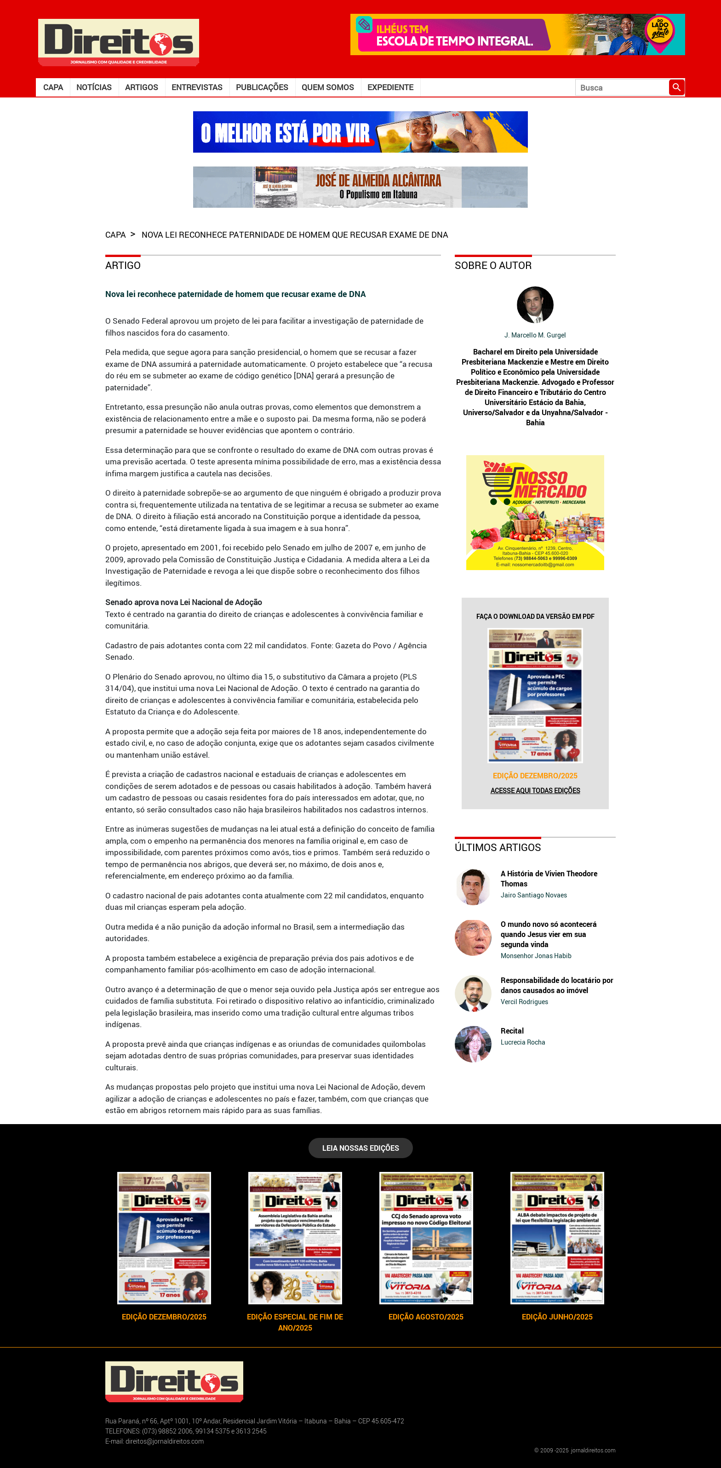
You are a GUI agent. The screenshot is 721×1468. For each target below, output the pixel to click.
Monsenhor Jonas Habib (536, 955)
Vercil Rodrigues (524, 1001)
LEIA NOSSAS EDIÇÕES (360, 1148)
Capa (53, 87)
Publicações (262, 87)
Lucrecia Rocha (523, 1042)
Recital (512, 1031)
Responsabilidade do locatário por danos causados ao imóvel (557, 985)
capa (116, 234)
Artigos (141, 87)
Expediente (390, 87)
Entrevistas (197, 87)
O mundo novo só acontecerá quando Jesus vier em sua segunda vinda (549, 934)
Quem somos (328, 87)
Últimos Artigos (498, 847)
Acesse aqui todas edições (535, 790)
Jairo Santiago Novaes (534, 895)
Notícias (94, 87)
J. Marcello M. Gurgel (535, 335)
